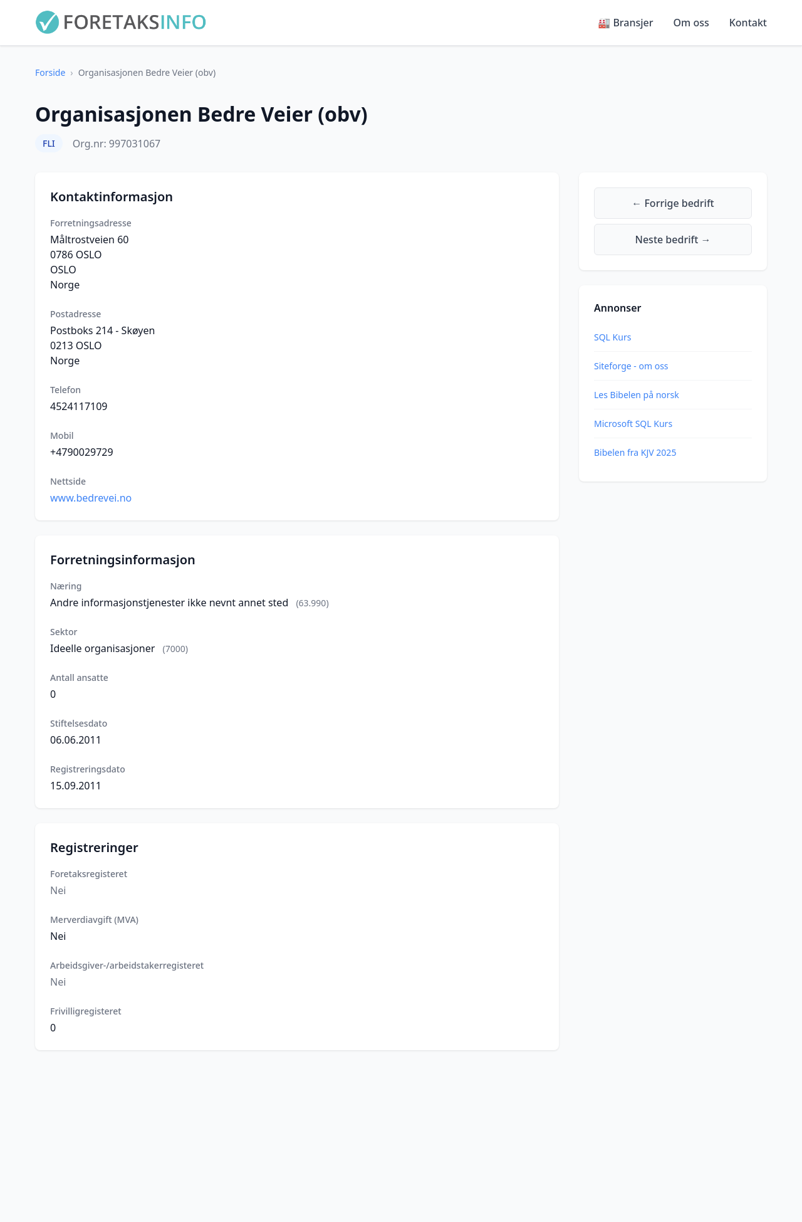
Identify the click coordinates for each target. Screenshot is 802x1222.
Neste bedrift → (673, 239)
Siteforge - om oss (631, 366)
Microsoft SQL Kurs (633, 423)
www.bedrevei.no (91, 498)
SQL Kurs (612, 337)
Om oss (691, 22)
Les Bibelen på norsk (636, 395)
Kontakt (748, 22)
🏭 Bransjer (625, 22)
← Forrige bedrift (673, 203)
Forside (50, 72)
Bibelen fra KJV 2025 (635, 452)
